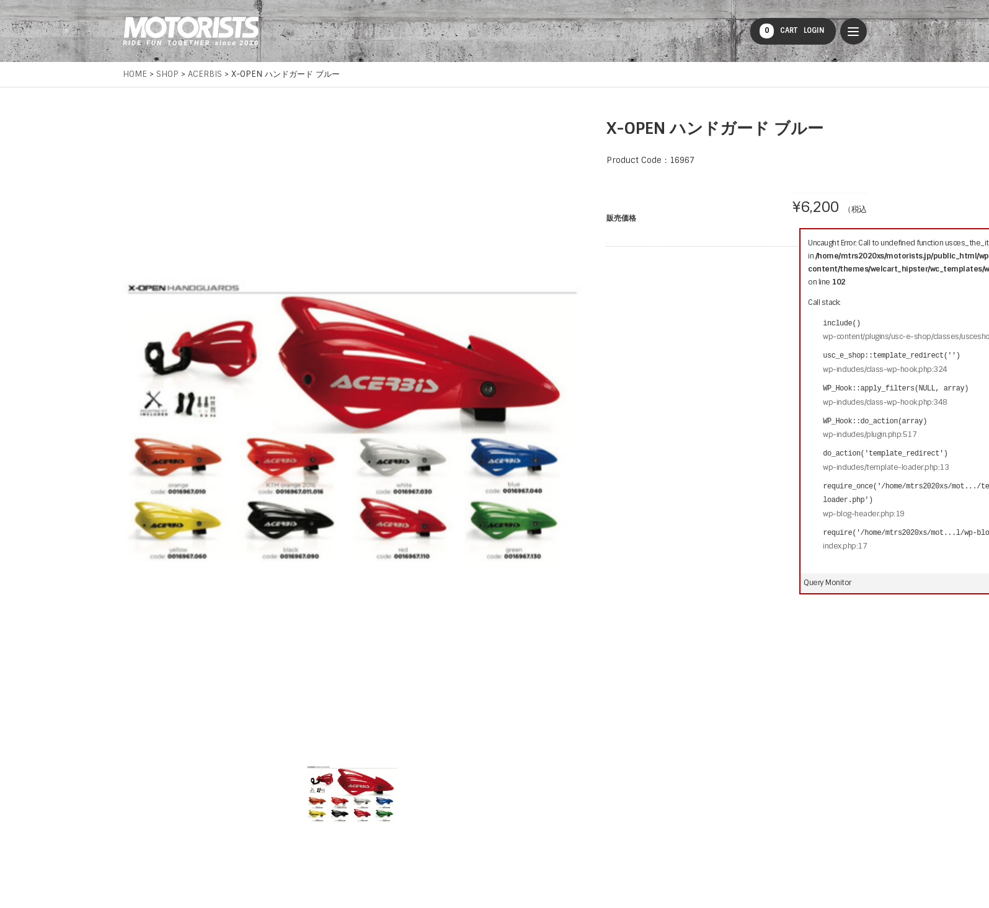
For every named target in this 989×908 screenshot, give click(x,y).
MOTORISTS (191, 31)
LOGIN (814, 30)
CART (778, 31)
